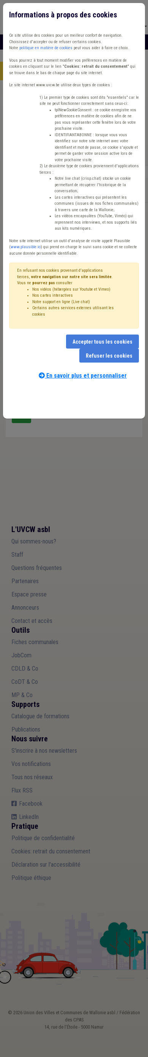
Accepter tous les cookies (102, 342)
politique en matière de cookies (45, 47)
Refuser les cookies (109, 356)
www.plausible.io (26, 246)
